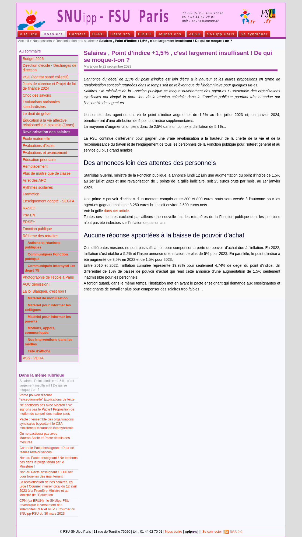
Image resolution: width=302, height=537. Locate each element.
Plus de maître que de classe (46, 173)
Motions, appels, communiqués (40, 330)
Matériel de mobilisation (46, 298)
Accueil (23, 41)
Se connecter (212, 532)
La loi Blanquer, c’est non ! (44, 291)
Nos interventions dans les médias (48, 342)
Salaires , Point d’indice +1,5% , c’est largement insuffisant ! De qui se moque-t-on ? (46, 385)
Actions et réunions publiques (42, 245)
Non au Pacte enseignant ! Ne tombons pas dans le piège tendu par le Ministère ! (48, 462)
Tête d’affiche (37, 351)
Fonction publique (37, 229)
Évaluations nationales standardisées (41, 104)
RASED (29, 208)
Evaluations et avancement (45, 153)
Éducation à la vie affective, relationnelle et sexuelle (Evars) (48, 122)
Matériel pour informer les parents (48, 319)
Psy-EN (29, 215)
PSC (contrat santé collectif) (45, 77)
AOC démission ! (36, 284)
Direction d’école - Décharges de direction (49, 68)
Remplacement (35, 166)
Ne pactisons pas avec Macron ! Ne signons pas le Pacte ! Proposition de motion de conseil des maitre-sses (46, 409)
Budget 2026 (33, 59)
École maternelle (36, 139)
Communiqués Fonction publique (46, 256)
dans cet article (116, 211)
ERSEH (29, 222)
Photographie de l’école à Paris (48, 277)
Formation (31, 194)
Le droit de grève (36, 114)
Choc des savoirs (37, 95)
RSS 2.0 (233, 532)
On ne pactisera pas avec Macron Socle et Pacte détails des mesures (44, 438)
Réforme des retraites (40, 236)
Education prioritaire (39, 160)
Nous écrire (173, 532)
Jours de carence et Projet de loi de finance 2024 (49, 86)
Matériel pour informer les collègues (48, 307)
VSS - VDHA (33, 358)
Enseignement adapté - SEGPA (48, 201)
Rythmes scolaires (38, 187)
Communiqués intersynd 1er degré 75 (50, 268)
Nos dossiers (42, 41)
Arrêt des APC (34, 180)
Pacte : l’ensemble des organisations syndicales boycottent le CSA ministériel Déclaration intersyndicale (46, 423)
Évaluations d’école (38, 146)
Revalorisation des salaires (76, 41)
